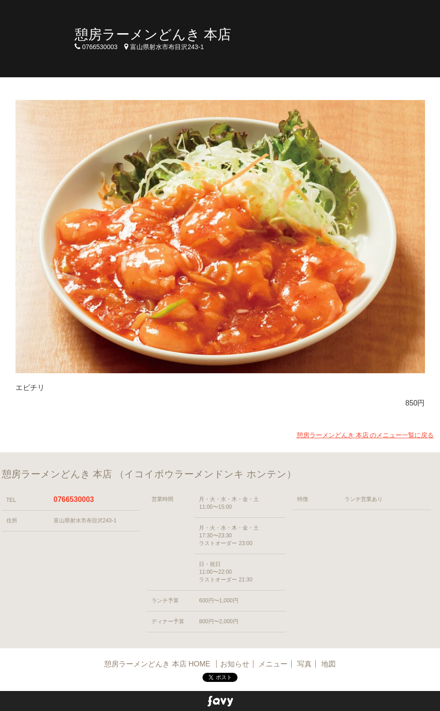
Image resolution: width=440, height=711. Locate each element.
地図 (328, 664)
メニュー (273, 664)
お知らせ (234, 664)
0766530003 (74, 499)
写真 (304, 664)
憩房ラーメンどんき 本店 (153, 34)
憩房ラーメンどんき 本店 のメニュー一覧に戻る (365, 435)
